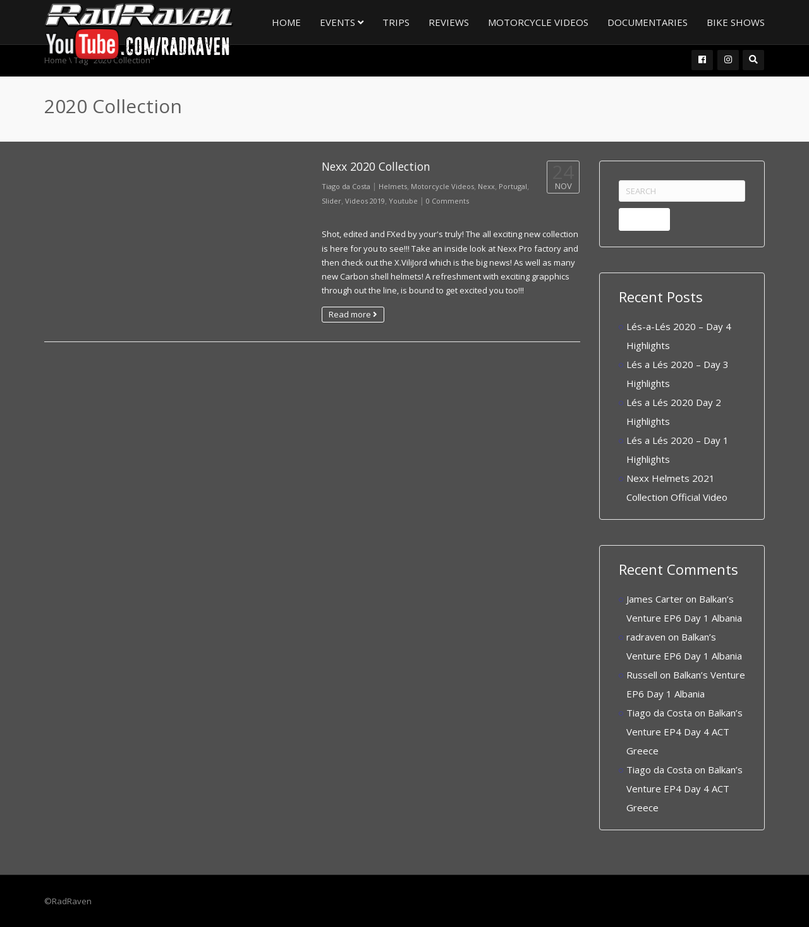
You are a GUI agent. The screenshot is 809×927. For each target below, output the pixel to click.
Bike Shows (736, 22)
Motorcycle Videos (538, 22)
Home (286, 22)
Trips (396, 22)
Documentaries (647, 22)
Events (341, 22)
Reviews (449, 22)
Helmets (393, 186)
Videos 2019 (365, 201)
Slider (331, 201)
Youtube (403, 201)
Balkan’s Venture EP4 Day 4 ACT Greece (684, 731)
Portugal (513, 186)
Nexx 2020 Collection (376, 166)
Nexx (486, 186)
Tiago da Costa (346, 186)
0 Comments (447, 201)
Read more (353, 314)
